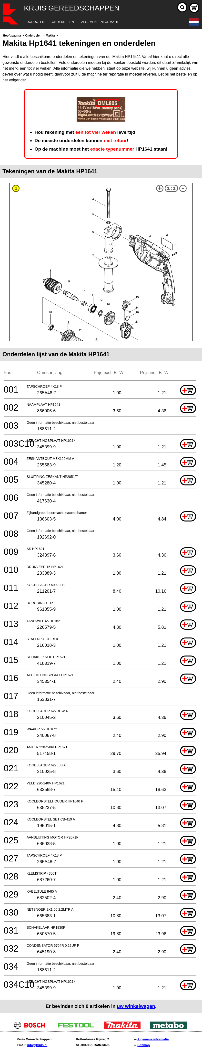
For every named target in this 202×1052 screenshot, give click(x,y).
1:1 (171, 188)
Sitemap (143, 1045)
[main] (101, 523)
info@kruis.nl (37, 1045)
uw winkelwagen (136, 1006)
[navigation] (94, 22)
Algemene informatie (153, 1039)
